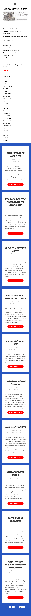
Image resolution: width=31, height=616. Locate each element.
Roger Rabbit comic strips (15, 427)
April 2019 (5, 108)
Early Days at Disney (8, 40)
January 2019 (6, 115)
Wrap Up (5, 57)
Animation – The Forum (9, 28)
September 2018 (7, 125)
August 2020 (6, 88)
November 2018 (7, 120)
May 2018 (5, 135)
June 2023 (5, 79)
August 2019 (6, 101)
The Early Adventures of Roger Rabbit (13, 65)
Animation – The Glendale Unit (11, 31)
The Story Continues (8, 52)
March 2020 (6, 91)
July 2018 (5, 130)
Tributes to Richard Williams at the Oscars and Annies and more (15, 565)
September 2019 (7, 98)
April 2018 (5, 138)
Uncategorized (7, 55)
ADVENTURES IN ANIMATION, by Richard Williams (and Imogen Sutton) (15, 202)
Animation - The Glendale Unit (16, 525)
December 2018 (7, 118)
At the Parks (6, 33)
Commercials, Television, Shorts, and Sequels (15, 36)
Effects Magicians (8, 43)
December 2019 (7, 93)
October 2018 (6, 123)
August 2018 (6, 128)
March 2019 (6, 110)
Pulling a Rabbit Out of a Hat (15, 9)
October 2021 (6, 81)
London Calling (7, 48)
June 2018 (5, 133)
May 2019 (5, 106)
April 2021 (5, 84)
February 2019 (6, 113)
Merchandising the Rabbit (10, 50)
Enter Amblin (6, 45)
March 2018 (6, 140)
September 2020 (7, 86)
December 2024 (7, 76)
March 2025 (6, 74)
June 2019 (5, 103)
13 (20, 607)
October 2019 (6, 96)
